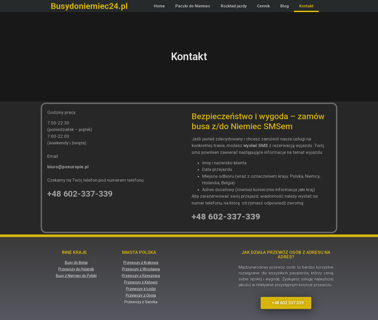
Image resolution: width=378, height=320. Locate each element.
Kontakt (306, 6)
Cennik (263, 6)
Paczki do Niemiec (192, 6)
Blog (284, 6)
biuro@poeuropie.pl (67, 166)
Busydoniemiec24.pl (89, 6)
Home (159, 6)
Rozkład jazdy (233, 6)
